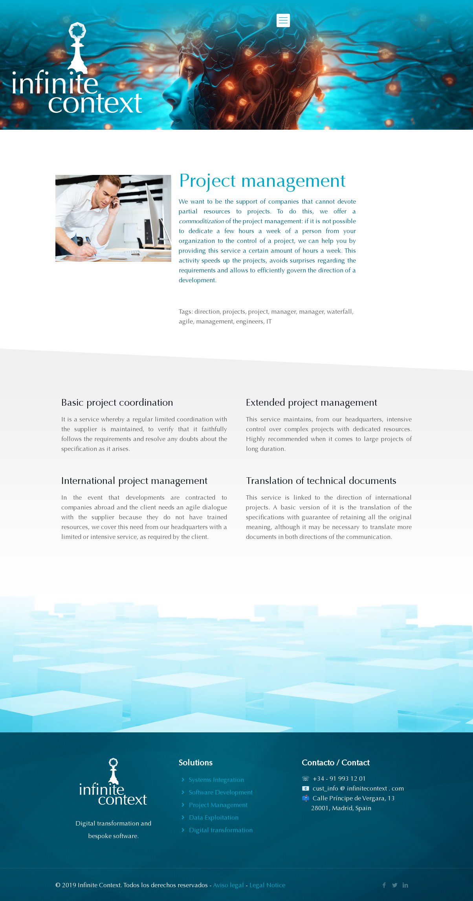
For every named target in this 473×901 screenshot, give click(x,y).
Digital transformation (221, 830)
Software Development (221, 792)
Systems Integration (216, 779)
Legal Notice (267, 885)
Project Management (218, 805)
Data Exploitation (213, 817)
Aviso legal (228, 885)
